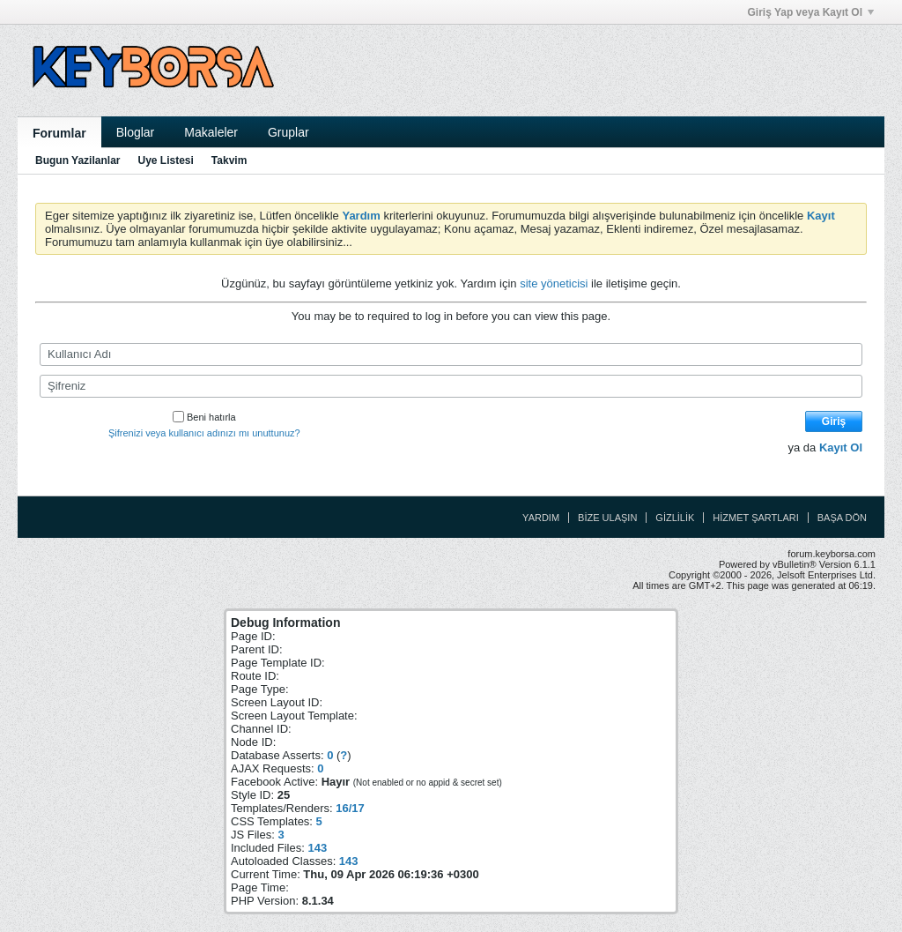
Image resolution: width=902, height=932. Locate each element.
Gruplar (288, 132)
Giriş (834, 421)
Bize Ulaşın (607, 517)
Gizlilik (674, 517)
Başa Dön (842, 517)
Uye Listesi (165, 160)
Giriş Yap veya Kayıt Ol (810, 12)
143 (317, 847)
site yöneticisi (554, 283)
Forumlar (59, 133)
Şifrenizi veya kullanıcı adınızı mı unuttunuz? (204, 433)
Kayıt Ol (840, 447)
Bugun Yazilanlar (77, 160)
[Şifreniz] (451, 386)
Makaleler (211, 132)
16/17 (350, 808)
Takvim (229, 160)
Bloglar (135, 132)
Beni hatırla (204, 417)
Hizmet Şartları (755, 517)
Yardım (540, 517)
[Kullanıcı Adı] (451, 354)
